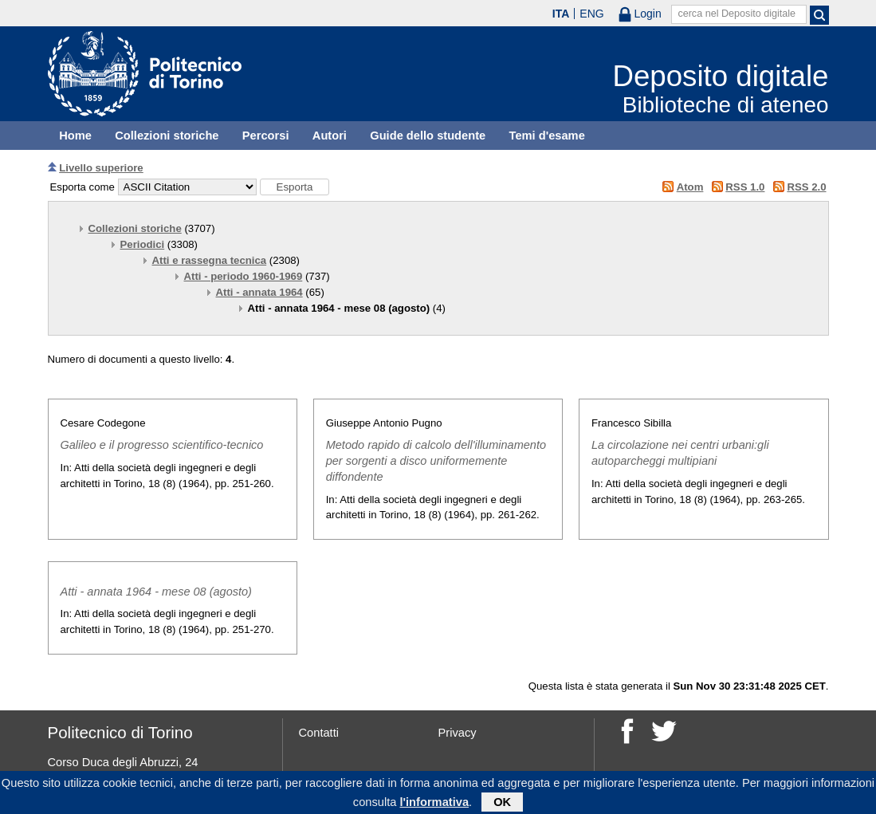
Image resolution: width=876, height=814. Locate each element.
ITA (561, 13)
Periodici (142, 244)
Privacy (457, 732)
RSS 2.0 (806, 187)
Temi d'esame (547, 135)
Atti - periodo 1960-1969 (243, 276)
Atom (690, 187)
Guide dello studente (427, 135)
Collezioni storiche (166, 135)
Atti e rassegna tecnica (209, 260)
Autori (329, 135)
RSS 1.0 (744, 187)
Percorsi (265, 135)
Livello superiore (101, 168)
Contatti (319, 732)
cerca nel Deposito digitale (736, 13)
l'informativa (434, 805)
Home (75, 135)
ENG (591, 13)
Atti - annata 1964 (259, 292)
